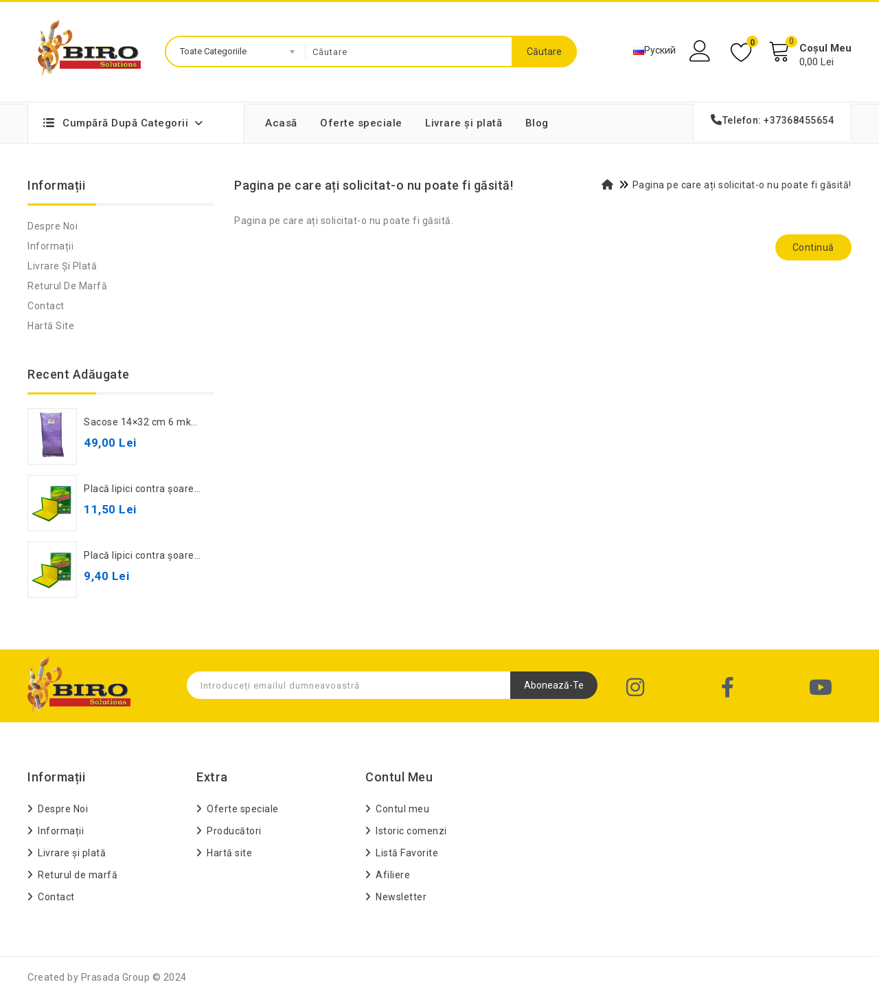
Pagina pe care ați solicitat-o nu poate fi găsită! (742, 184)
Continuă (813, 247)
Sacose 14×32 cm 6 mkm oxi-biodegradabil (184, 421)
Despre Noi (52, 226)
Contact (46, 305)
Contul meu (402, 808)
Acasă (281, 123)
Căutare (544, 51)
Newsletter (401, 896)
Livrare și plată (463, 123)
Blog (537, 123)
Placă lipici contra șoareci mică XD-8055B (180, 555)
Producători (234, 830)
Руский (654, 50)
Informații (50, 246)
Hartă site (50, 325)
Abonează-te (554, 685)
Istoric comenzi (411, 830)
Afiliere (393, 874)
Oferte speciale (361, 123)
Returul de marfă (67, 285)
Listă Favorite (407, 852)
